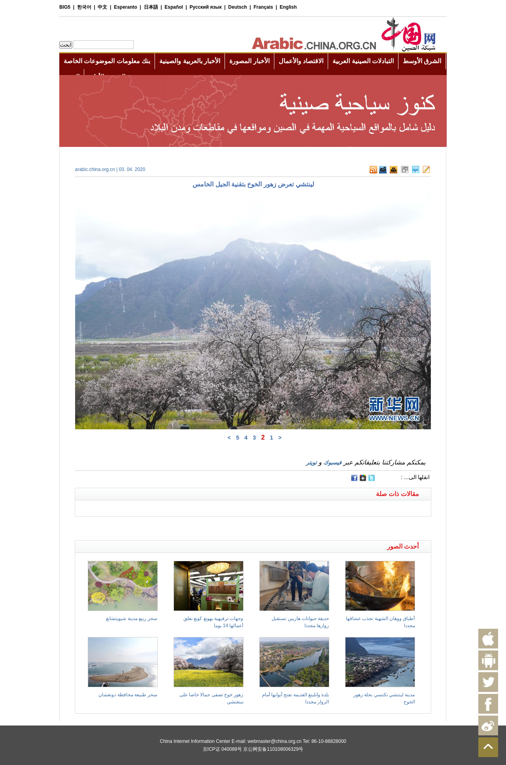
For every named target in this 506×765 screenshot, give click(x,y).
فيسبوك (332, 462)
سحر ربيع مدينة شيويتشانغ (131, 618)
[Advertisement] (164, 526)
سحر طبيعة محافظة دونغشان (127, 694)
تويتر (311, 462)
